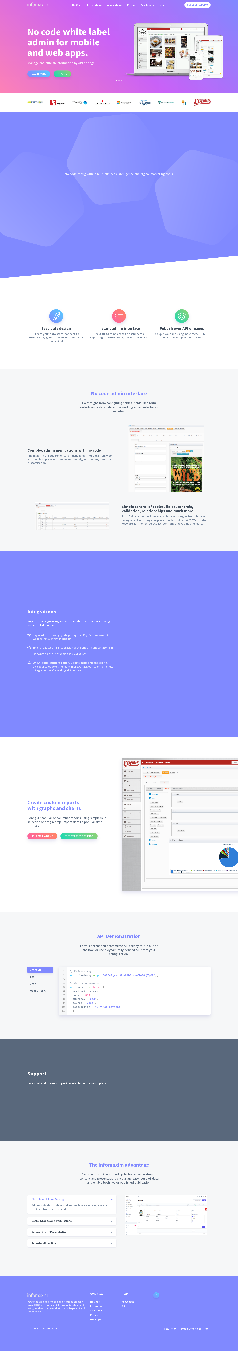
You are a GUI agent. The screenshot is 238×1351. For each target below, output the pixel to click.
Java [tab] (33, 983)
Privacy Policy (169, 1328)
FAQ (206, 1328)
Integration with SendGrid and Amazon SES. (60, 654)
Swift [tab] (34, 976)
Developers (147, 5)
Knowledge (128, 1301)
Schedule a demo (42, 836)
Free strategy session (79, 836)
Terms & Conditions (190, 1328)
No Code (77, 5)
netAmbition (50, 1328)
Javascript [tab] (37, 969)
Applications (114, 5)
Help (161, 5)
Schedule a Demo (197, 4)
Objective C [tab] (38, 990)
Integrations (94, 5)
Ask (123, 1306)
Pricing (131, 5)
